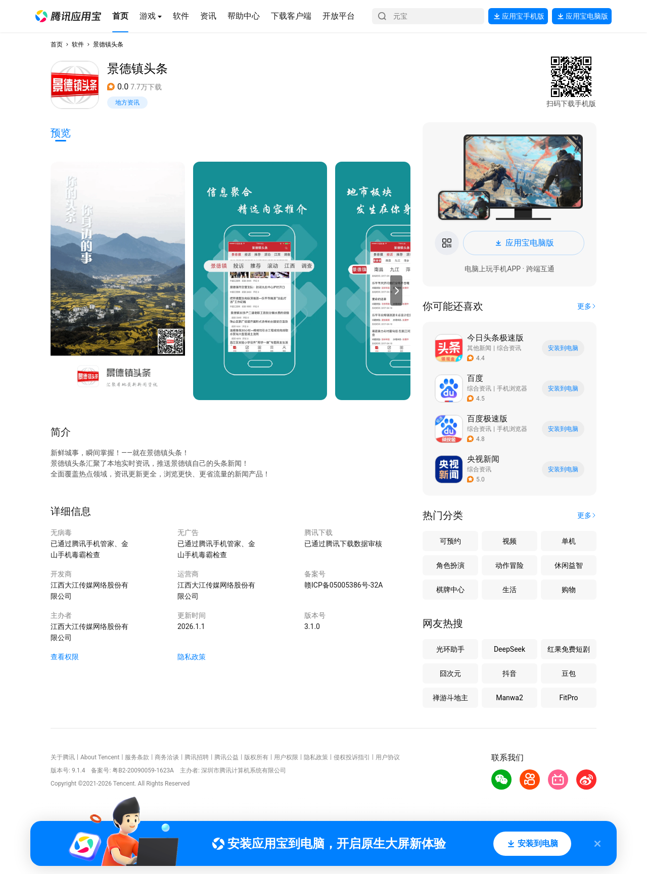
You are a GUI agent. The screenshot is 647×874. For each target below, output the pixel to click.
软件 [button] (78, 44)
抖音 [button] (509, 673)
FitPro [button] (568, 698)
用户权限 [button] (286, 757)
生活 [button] (509, 590)
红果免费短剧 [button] (568, 649)
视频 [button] (509, 541)
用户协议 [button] (388, 757)
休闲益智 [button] (568, 565)
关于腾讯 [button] (63, 757)
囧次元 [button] (450, 673)
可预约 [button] (450, 541)
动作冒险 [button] (509, 565)
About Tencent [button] (99, 757)
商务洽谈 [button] (167, 757)
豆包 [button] (569, 673)
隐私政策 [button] (191, 657)
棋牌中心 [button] (450, 590)
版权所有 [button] (256, 757)
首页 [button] (57, 44)
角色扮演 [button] (450, 565)
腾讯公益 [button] (226, 757)
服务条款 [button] (137, 757)
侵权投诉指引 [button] (352, 757)
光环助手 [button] (450, 649)
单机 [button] (569, 541)
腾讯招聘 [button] (196, 757)
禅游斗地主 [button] (450, 698)
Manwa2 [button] (509, 698)
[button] (68, 16)
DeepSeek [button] (509, 649)
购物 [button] (569, 590)
